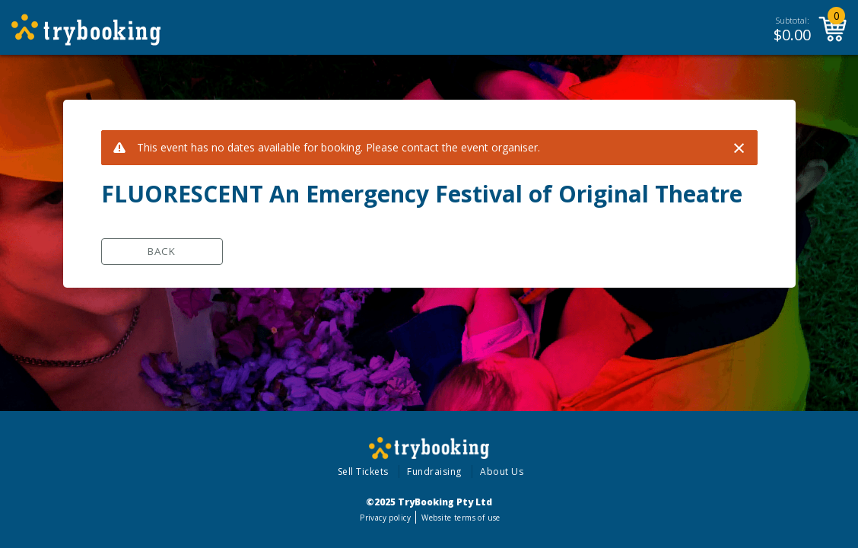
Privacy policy (385, 517)
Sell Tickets (363, 471)
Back (162, 251)
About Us (501, 471)
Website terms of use (460, 517)
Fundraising (434, 471)
